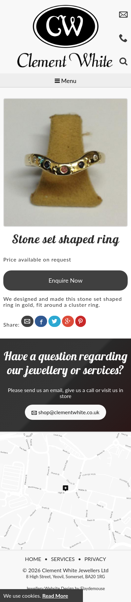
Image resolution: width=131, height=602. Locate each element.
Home (33, 559)
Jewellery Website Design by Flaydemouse (65, 588)
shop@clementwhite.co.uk (65, 412)
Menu (66, 80)
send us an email (43, 390)
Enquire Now (65, 280)
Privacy (95, 559)
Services (63, 559)
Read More (55, 595)
